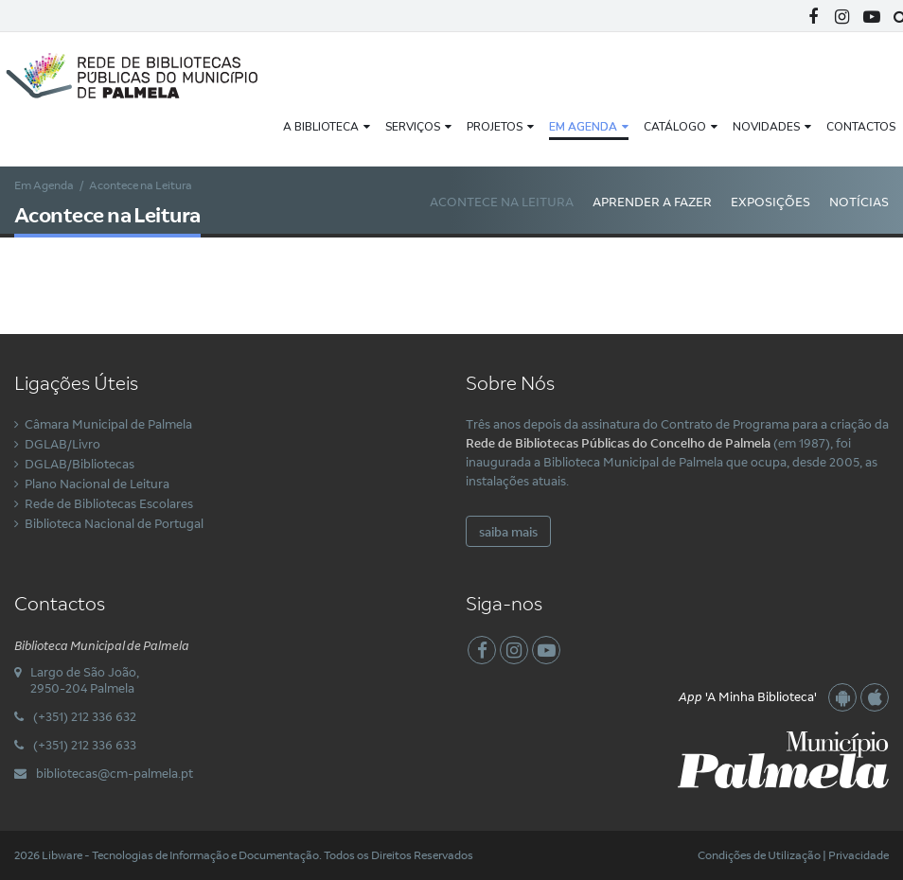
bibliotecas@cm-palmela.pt (114, 773)
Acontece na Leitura (502, 201)
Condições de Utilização (759, 855)
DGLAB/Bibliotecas (79, 463)
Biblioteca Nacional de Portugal (114, 523)
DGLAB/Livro (62, 443)
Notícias (859, 201)
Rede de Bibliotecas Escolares (109, 503)
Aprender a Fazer (652, 201)
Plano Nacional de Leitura (97, 483)
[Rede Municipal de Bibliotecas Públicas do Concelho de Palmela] (147, 73)
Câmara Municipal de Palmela (108, 423)
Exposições (770, 201)
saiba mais (508, 531)
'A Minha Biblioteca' (748, 696)
